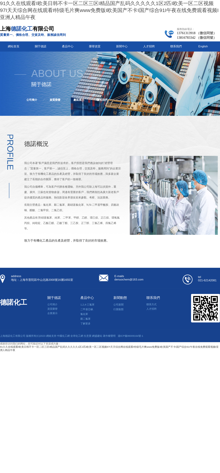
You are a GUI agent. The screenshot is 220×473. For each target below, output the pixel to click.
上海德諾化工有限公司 (12, 335)
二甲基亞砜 (86, 309)
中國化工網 (63, 335)
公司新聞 (118, 304)
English (203, 46)
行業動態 (118, 309)
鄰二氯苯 (85, 318)
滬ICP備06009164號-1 (130, 335)
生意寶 (87, 335)
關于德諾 (40, 46)
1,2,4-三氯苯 (87, 304)
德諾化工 (13, 302)
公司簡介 (31, 99)
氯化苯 (84, 314)
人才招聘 (149, 46)
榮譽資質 (95, 46)
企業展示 (52, 313)
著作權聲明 (109, 335)
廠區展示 (78, 99)
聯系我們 (176, 46)
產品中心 (67, 46)
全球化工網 (76, 335)
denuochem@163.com (128, 279)
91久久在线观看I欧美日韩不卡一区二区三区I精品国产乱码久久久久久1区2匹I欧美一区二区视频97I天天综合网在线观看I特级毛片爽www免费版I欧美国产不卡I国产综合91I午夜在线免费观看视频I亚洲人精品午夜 (109, 10)
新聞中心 (122, 46)
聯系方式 (151, 304)
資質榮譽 (55, 99)
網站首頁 (13, 46)
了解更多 (85, 323)
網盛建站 (97, 335)
